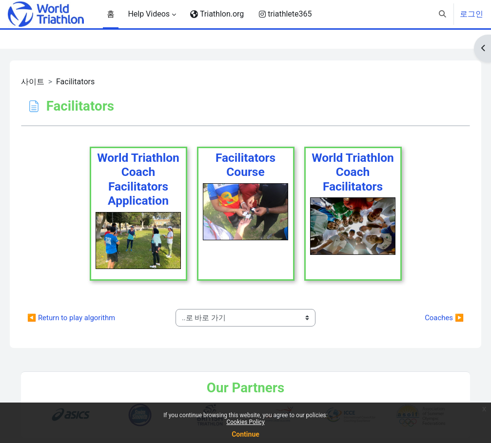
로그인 (471, 14)
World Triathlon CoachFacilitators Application (138, 179)
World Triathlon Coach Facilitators (353, 172)
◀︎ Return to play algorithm (85, 317)
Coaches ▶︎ (430, 317)
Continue (245, 434)
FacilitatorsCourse (245, 165)
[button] (442, 14)
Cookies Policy (245, 422)
